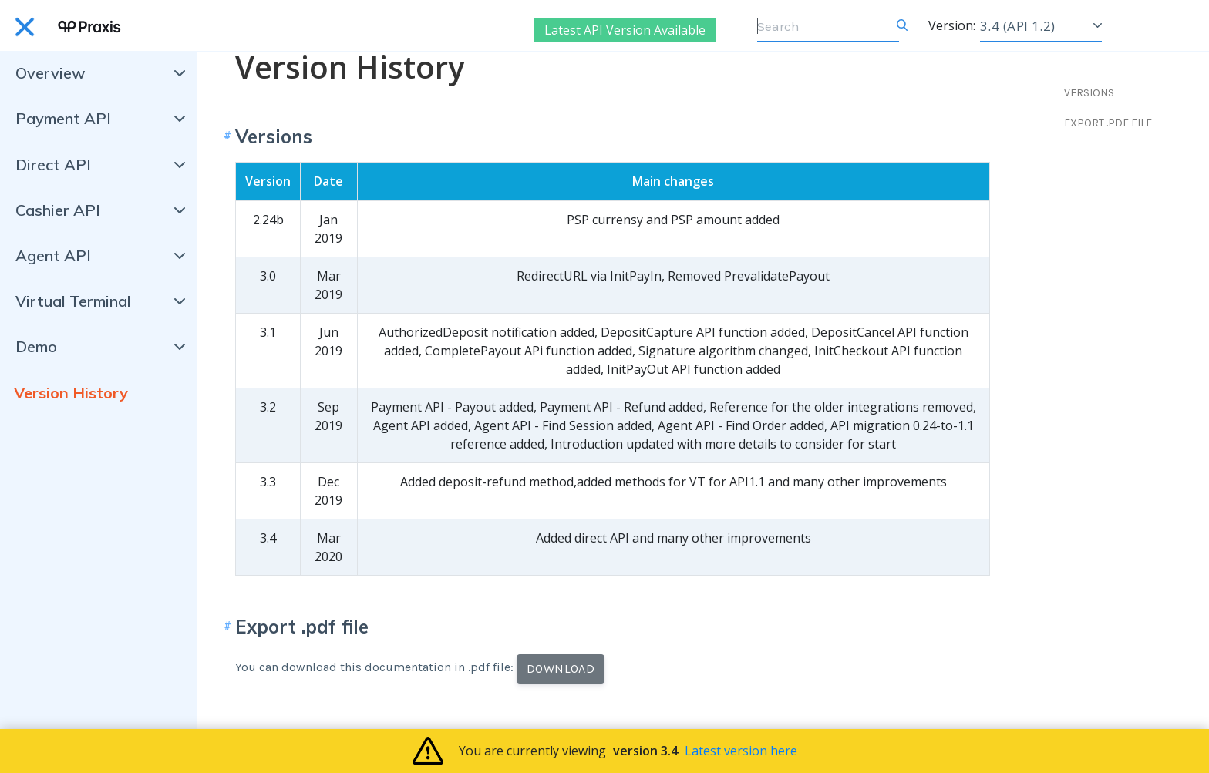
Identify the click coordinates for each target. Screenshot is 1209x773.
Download (560, 668)
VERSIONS (1089, 92)
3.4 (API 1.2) (1018, 26)
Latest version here (741, 750)
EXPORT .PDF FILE (1108, 122)
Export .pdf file (302, 626)
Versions (273, 136)
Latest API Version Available (625, 30)
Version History (71, 392)
